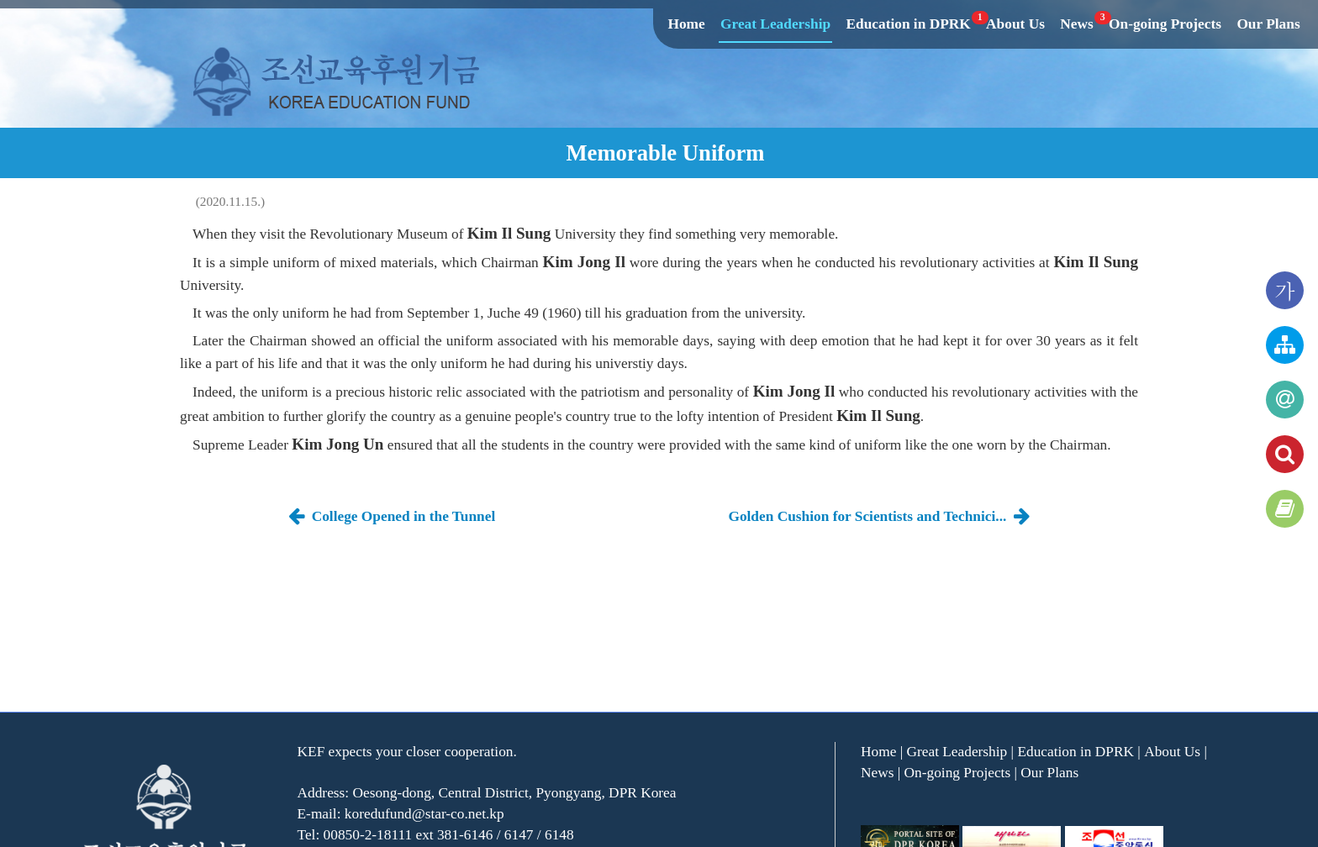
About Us (1015, 24)
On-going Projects (1165, 24)
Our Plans (1268, 24)
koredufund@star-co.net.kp (424, 814)
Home (685, 24)
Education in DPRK (909, 24)
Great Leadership (775, 24)
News (1077, 24)
